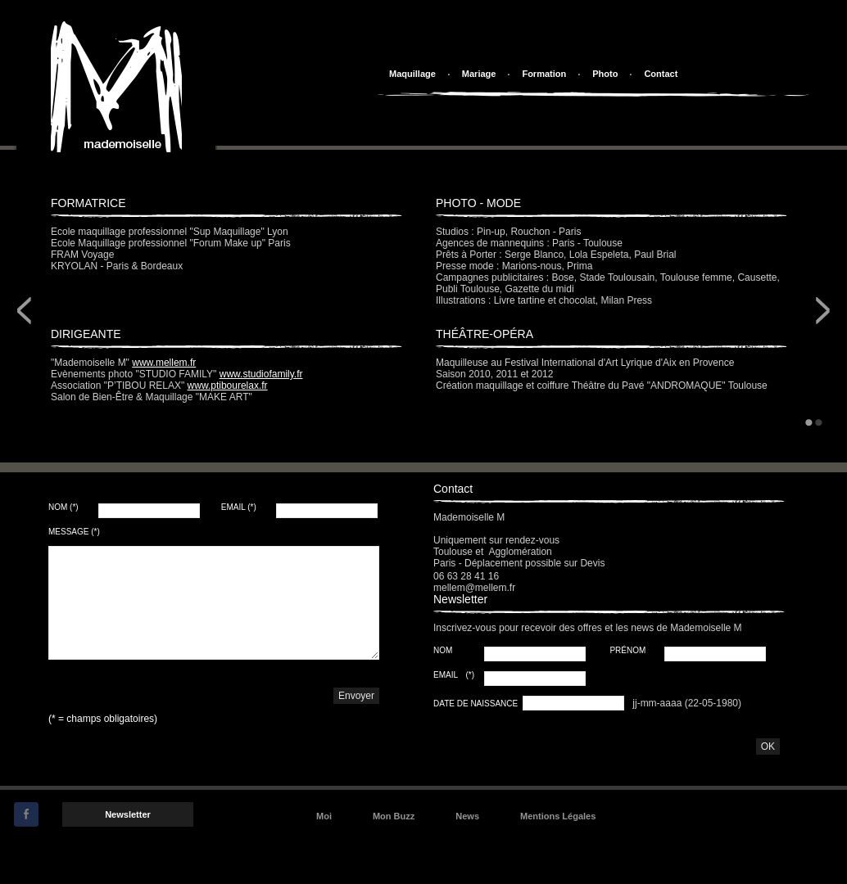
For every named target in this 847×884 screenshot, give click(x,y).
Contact (660, 74)
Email (238, 507)
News (467, 816)
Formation (544, 74)
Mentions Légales (558, 816)
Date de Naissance (476, 703)
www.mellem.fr (164, 362)
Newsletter (128, 814)
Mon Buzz (393, 816)
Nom (63, 507)
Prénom (628, 650)
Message (74, 531)
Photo (605, 74)
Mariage (479, 74)
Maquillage (412, 74)
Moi (324, 816)
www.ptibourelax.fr (228, 385)
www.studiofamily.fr (261, 374)
